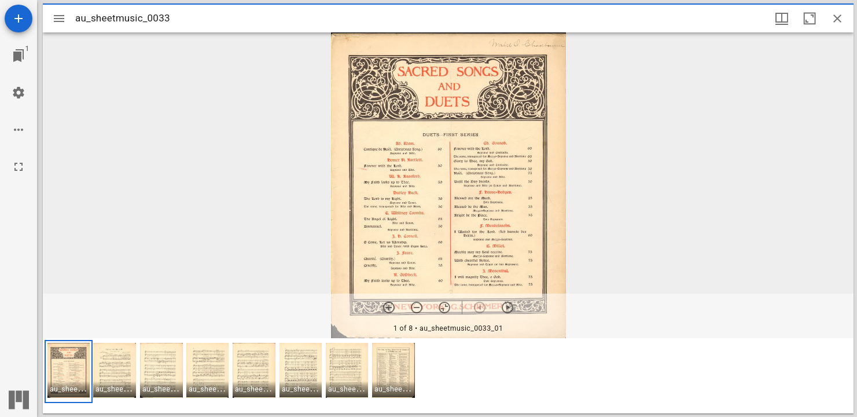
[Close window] (837, 18)
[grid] (448, 376)
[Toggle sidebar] (59, 18)
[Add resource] (18, 18)
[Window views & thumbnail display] (782, 18)
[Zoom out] (417, 307)
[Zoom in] (389, 307)
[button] (68, 371)
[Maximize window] (809, 18)
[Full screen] (18, 167)
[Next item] (507, 307)
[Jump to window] (18, 56)
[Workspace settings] (18, 93)
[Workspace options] (18, 130)
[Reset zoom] (444, 307)
